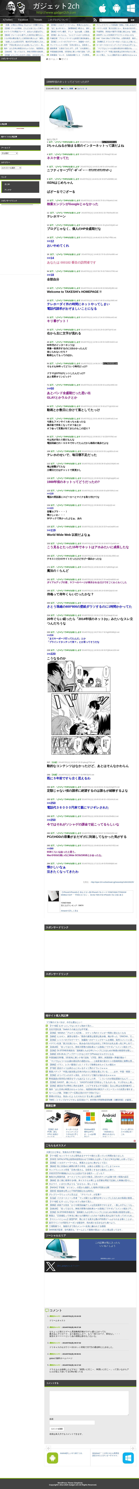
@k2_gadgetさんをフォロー (68, 1266)
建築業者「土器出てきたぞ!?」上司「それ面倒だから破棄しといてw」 (78, 48)
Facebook (23, 20)
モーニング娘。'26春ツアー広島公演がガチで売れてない (74, 1093)
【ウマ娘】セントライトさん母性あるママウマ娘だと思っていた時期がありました (86, 1156)
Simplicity (78, 1483)
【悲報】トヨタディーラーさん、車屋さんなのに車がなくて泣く (76, 25)
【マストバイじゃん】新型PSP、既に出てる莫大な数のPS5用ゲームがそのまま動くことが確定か (93, 1219)
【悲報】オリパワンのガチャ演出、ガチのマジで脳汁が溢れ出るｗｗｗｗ (33, 55)
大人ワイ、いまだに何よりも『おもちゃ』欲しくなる (73, 1184)
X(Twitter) (8, 20)
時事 (71, 89)
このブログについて (58, 20)
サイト (65, 89)
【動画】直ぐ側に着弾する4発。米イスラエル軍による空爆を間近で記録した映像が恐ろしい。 (92, 1180)
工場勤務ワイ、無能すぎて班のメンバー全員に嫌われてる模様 (77, 1226)
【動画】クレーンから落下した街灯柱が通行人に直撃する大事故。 (30, 35)
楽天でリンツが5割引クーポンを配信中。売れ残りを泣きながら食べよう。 (83, 1223)
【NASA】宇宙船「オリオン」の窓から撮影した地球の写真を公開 (79, 1187)
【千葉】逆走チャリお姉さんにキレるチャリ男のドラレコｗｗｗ (78, 1068)
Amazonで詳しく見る (69, 911)
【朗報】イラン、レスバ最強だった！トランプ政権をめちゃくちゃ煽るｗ (82, 1065)
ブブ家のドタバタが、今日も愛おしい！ (64, 1022)
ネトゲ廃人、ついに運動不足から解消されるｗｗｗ (116, 55)
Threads (38, 20)
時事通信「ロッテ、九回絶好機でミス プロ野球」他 (71, 55)
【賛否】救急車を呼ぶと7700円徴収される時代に (71, 1191)
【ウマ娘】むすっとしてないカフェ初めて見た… (71, 1026)
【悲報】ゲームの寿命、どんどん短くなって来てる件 (25, 28)
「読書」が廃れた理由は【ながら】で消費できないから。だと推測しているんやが (37, 25)
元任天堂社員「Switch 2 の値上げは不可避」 (69, 1029)
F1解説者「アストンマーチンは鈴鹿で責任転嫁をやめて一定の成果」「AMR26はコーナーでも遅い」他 (91, 38)
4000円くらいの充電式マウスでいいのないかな (115, 35)
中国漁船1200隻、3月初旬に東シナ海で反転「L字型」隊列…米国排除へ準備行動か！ (84, 52)
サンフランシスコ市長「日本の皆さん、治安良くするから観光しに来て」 (79, 45)
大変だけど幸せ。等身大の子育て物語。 (64, 1152)
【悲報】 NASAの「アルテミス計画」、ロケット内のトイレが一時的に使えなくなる (87, 1033)
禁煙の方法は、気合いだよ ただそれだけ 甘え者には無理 (75, 1096)
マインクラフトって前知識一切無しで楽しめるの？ (116, 25)
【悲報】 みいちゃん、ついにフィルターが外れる (70, 35)
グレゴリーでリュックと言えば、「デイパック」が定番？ (75, 1194)
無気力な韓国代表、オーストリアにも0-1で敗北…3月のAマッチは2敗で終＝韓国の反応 (88, 1177)
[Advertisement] (90, 1004)
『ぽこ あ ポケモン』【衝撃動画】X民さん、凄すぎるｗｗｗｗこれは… (78, 28)
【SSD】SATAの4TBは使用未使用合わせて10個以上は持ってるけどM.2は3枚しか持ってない (91, 1159)
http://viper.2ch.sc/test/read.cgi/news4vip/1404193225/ (112, 882)
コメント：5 (82, 89)
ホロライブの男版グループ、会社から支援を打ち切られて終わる (29, 32)
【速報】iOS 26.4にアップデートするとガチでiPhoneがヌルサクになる (81, 1054)
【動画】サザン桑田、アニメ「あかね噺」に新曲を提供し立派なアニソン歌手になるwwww (86, 32)
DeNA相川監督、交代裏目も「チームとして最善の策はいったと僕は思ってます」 (86, 1230)
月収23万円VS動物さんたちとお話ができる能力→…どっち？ (77, 1173)
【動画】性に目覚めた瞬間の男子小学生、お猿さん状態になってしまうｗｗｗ (84, 1166)
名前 (51, 1419)
